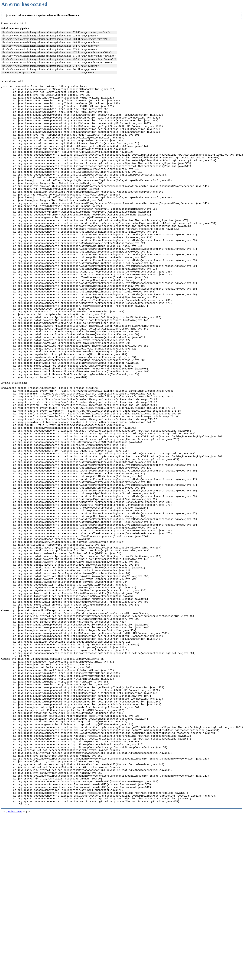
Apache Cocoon (14, 970)
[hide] (23, 23)
